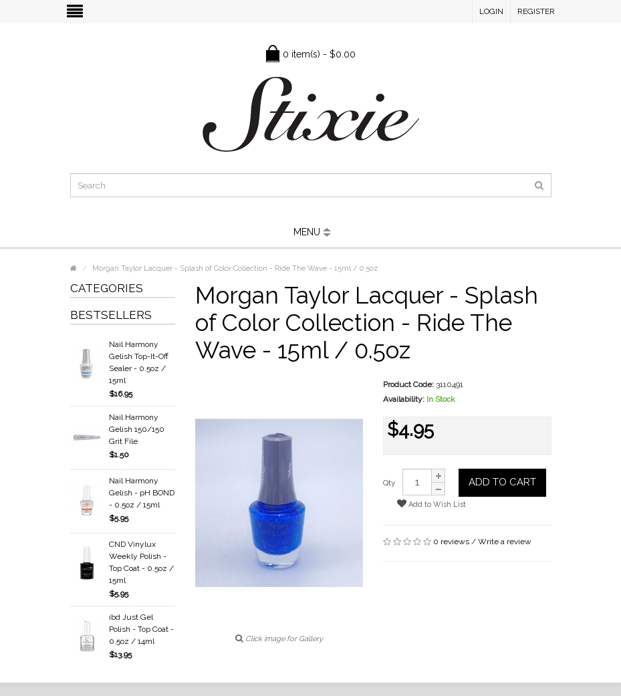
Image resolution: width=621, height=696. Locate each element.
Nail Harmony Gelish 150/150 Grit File (136, 429)
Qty (389, 482)
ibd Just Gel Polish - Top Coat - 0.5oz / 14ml (141, 629)
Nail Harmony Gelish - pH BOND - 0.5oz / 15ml (141, 492)
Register (536, 11)
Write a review (504, 541)
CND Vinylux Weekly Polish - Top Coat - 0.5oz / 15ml (141, 562)
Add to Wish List (431, 504)
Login (491, 11)
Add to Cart (502, 482)
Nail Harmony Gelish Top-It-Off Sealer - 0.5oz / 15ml (138, 362)
